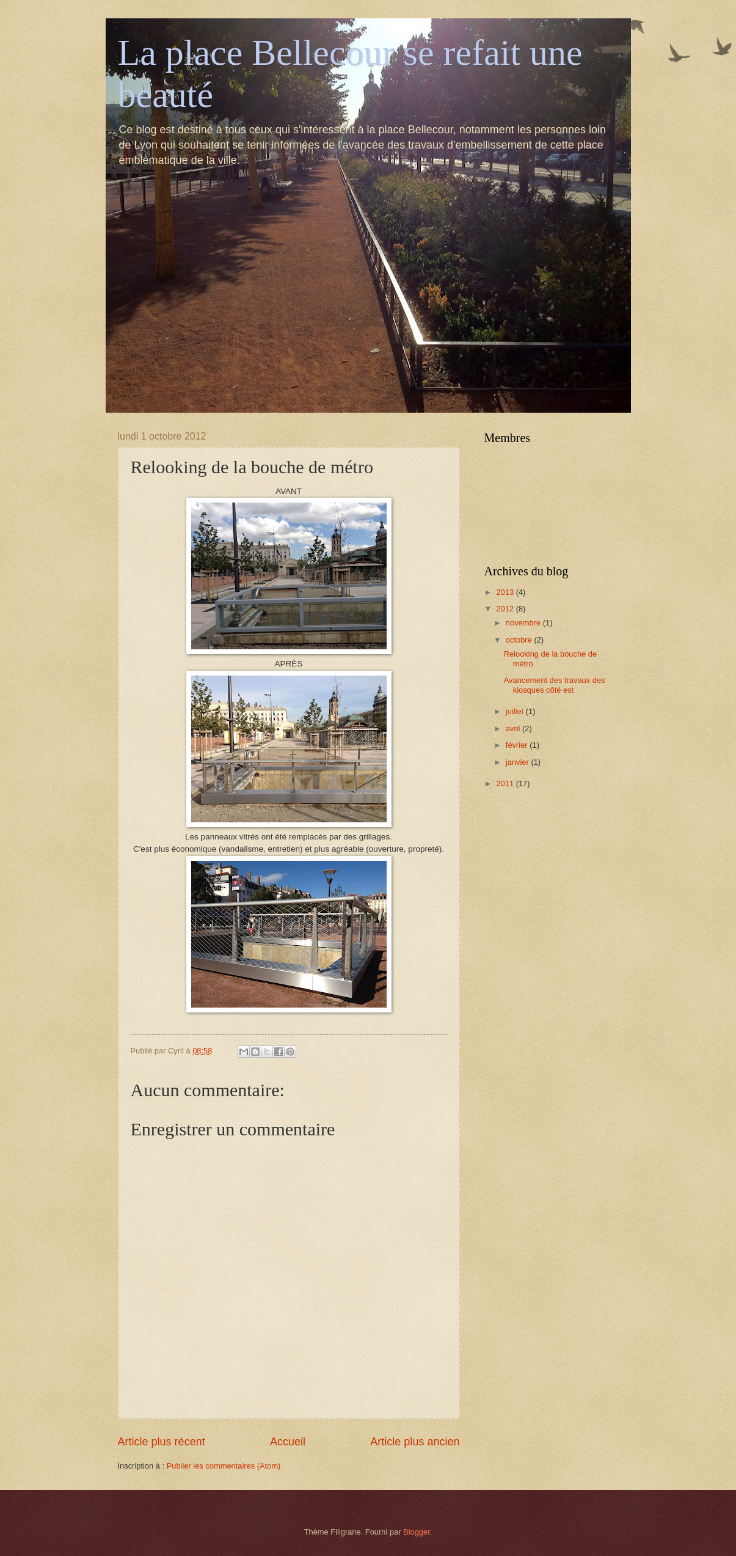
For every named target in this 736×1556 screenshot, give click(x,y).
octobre (520, 639)
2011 (506, 783)
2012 (506, 608)
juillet (516, 711)
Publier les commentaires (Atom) (224, 1465)
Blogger (416, 1531)
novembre (524, 622)
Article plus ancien (414, 1442)
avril (514, 728)
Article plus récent (161, 1442)
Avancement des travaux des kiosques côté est (554, 685)
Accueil (287, 1442)
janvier (518, 762)
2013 (506, 592)
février (518, 745)
